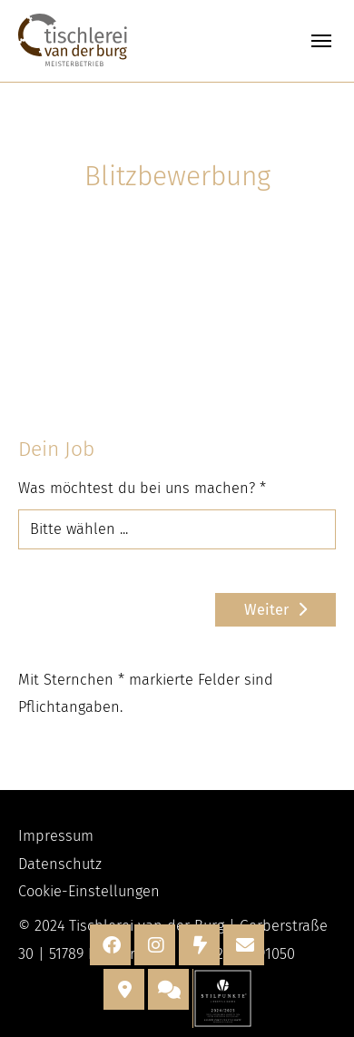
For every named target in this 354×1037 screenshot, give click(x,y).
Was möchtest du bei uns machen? (142, 488)
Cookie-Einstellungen (89, 891)
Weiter (266, 609)
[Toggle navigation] (321, 40)
